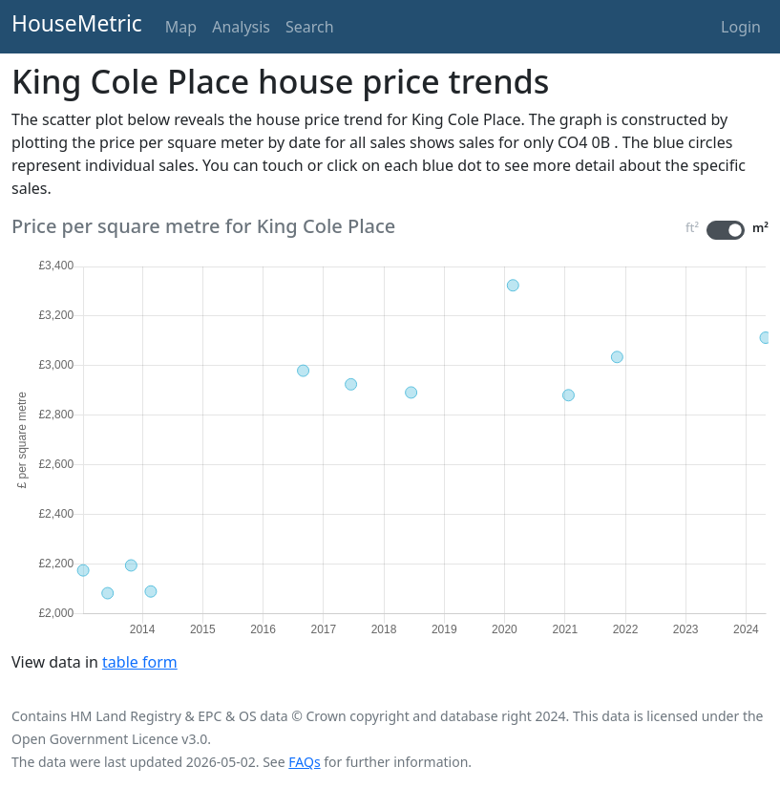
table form (140, 661)
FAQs (304, 762)
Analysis (241, 26)
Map (181, 26)
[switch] (725, 230)
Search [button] (309, 26)
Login (741, 26)
